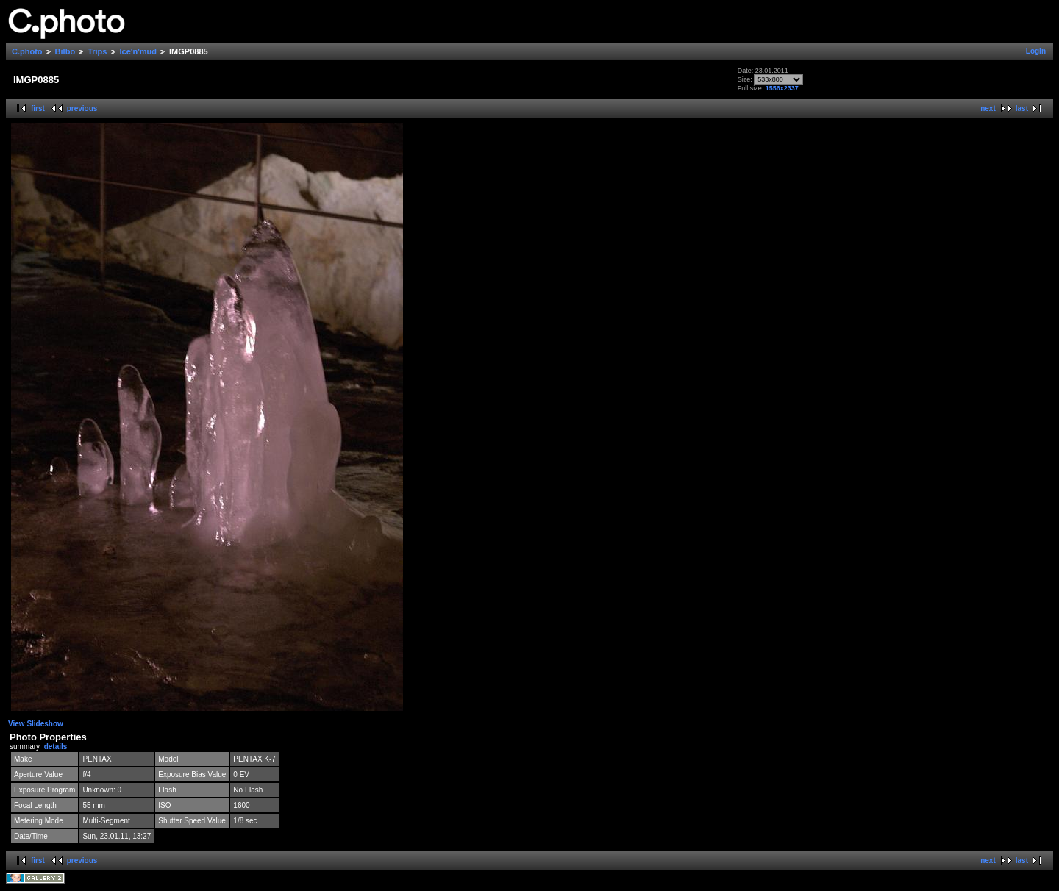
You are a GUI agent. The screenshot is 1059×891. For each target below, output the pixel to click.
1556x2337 (782, 88)
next (988, 108)
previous (82, 108)
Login (1036, 51)
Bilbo (65, 51)
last (1022, 108)
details (56, 746)
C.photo (27, 51)
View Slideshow (35, 724)
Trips (97, 51)
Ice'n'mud (138, 51)
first (38, 108)
